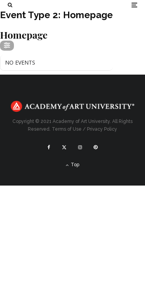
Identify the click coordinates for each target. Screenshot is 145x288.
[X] (64, 147)
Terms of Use (67, 129)
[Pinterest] (95, 147)
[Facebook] (49, 147)
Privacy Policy (102, 129)
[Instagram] (80, 147)
